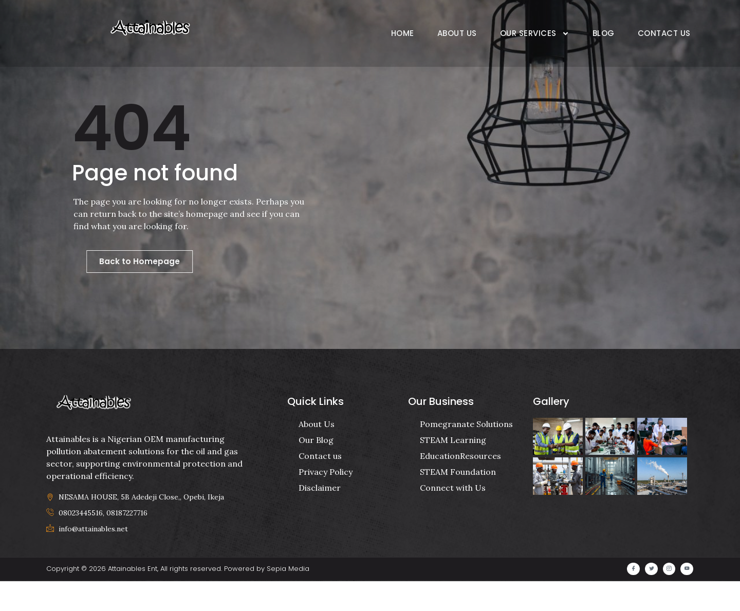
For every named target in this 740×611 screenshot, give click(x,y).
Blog (604, 33)
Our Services (534, 34)
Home (402, 33)
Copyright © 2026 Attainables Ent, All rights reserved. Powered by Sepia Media (177, 599)
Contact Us (664, 33)
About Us (457, 33)
